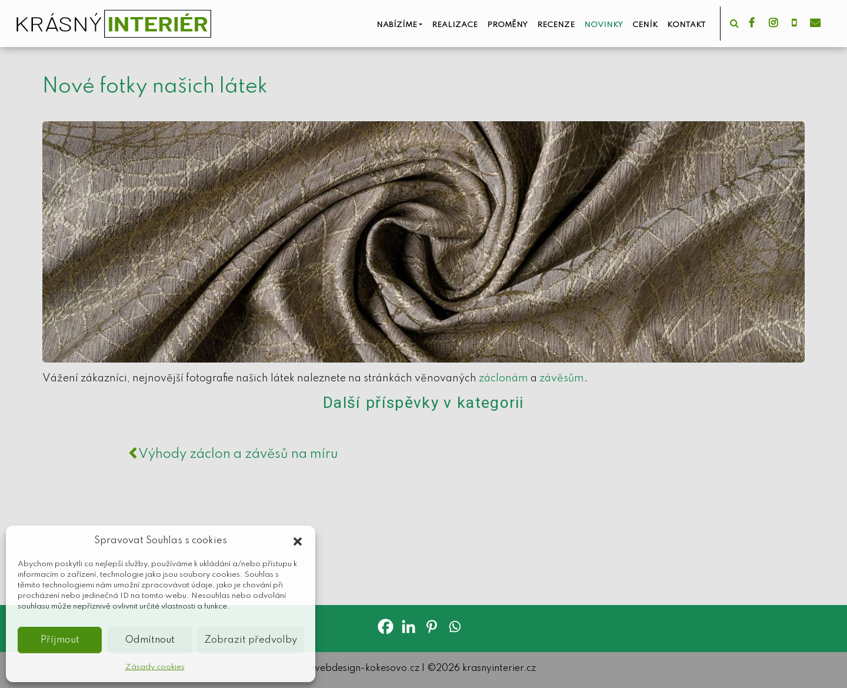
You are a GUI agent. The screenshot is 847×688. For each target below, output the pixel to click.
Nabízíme (396, 25)
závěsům (561, 378)
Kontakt (686, 25)
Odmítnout (150, 640)
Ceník (645, 25)
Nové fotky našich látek (155, 86)
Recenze (556, 25)
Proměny (507, 25)
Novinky (603, 25)
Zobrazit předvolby (250, 640)
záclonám (503, 378)
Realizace (455, 25)
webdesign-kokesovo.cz (365, 668)
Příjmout (60, 640)
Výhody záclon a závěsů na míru (233, 454)
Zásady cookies (155, 667)
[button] (298, 541)
